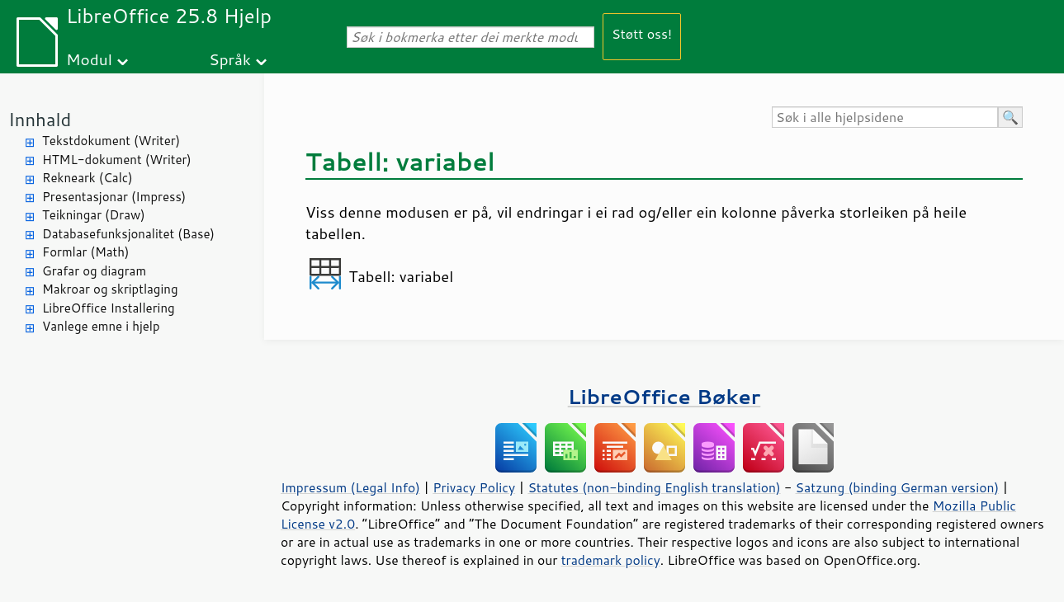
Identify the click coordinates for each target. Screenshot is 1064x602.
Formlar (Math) (85, 252)
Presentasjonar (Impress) (114, 196)
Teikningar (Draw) (93, 214)
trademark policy (610, 560)
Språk (230, 59)
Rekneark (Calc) (87, 177)
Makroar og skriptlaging (110, 289)
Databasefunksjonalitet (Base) (128, 233)
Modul (89, 59)
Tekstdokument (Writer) (111, 140)
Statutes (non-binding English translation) (653, 487)
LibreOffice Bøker (664, 396)
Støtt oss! (642, 33)
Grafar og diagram (94, 271)
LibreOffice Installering (108, 308)
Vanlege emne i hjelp (101, 326)
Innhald (39, 119)
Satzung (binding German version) (898, 487)
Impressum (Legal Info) (350, 487)
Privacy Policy (474, 487)
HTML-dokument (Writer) (117, 159)
